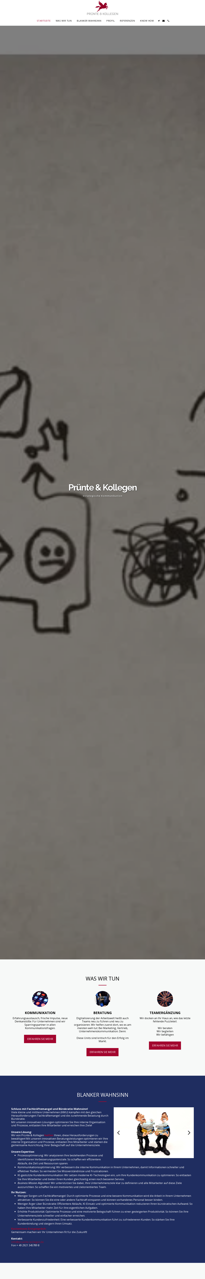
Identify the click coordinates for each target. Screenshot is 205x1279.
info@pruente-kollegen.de (27, 1254)
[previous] (118, 1145)
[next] (188, 1145)
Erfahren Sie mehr (40, 1051)
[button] (158, 21)
